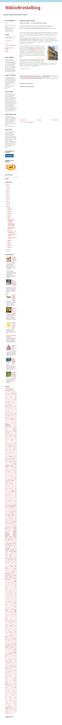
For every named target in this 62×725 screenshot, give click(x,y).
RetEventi (12, 654)
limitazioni (12, 586)
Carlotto (6, 445)
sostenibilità (15, 679)
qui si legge (14, 648)
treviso (11, 698)
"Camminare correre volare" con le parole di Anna (14, 259)
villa (5, 707)
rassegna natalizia (8, 652)
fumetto (6, 504)
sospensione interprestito (11, 677)
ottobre (8, 211)
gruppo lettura (11, 535)
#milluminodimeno (8, 391)
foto (16, 501)
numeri (9, 616)
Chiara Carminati (11, 455)
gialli (11, 510)
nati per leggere (13, 611)
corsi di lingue (12, 471)
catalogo (6, 450)
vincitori (7, 708)
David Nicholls (10, 476)
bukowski (6, 438)
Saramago (12, 663)
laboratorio (15, 569)
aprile (8, 242)
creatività (6, 473)
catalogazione (14, 449)
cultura (15, 473)
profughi (6, 643)
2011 (7, 251)
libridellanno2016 (7, 586)
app (10, 407)
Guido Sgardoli (10, 538)
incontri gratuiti (11, 550)
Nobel (16, 614)
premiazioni (14, 638)
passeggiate (11, 625)
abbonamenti (10, 393)
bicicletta (15, 430)
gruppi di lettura (11, 527)
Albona (12, 399)
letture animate (32, 78)
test (12, 692)
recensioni (10, 653)
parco (10, 622)
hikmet (6, 541)
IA (7, 542)
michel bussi (11, 605)
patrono (8, 626)
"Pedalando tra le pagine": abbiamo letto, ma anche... (11, 224)
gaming (12, 505)
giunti (9, 526)
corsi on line (9, 472)
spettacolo (7, 681)
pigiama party (14, 633)
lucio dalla (6, 591)
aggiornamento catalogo (9, 398)
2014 (7, 204)
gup (14, 538)
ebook (16, 484)
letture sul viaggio (14, 579)
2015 (7, 203)
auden (16, 414)
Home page (39, 119)
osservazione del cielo (9, 620)
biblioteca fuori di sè (8, 428)
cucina (13, 473)
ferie (5, 499)
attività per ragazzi (13, 413)
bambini (12, 419)
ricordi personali (8, 657)
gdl (10, 506)
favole (16, 498)
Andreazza (9, 403)
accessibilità (14, 393)
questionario (10, 648)
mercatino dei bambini (9, 604)
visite (6, 709)
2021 (7, 193)
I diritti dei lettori (14, 323)
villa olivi (8, 707)
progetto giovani (10, 643)
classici (6, 460)
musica (6, 610)
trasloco (6, 698)
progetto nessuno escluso (12, 644)
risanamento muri (8, 658)
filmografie (15, 500)
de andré (15, 476)
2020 (7, 194)
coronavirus (14, 470)
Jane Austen (11, 563)
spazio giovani (8, 680)
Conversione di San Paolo (9, 468)
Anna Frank (13, 403)
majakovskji (15, 592)
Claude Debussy (10, 460)
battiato (8, 421)
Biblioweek (7, 430)
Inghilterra (7, 555)
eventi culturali (7, 493)
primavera (6, 642)
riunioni (10, 659)
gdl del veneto (14, 506)
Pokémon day (11, 636)
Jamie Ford (7, 563)
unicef (11, 702)
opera (16, 619)
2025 (7, 186)
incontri (7, 549)
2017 (7, 199)
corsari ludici (7, 471)
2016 (7, 201)
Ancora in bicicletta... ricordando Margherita (11, 220)
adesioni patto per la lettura (11, 396)
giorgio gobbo (14, 517)
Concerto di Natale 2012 (14, 346)
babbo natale (7, 418)
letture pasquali (10, 578)
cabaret (25, 78)
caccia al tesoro (14, 438)
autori (9, 415)
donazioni (6, 483)
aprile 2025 (13, 407)
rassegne (37, 78)
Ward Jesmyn (7, 713)
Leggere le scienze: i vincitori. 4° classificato (14, 374)
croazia (10, 473)
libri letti (8, 583)
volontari (6, 712)
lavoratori (15, 570)
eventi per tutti (7, 495)
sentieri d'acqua (10, 670)
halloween (10, 539)
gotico (11, 526)
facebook (6, 498)
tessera (8, 692)
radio (12, 649)
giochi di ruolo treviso (11, 514)
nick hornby (9, 614)
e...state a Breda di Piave (9, 484)
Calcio (13, 439)
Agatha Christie (13, 397)
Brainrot (15, 434)
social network (8, 676)
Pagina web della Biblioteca (10, 45)
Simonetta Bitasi (8, 675)
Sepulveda (15, 670)
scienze (15, 665)
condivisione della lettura (11, 465)
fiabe (11, 500)
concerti (28, 78)
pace (16, 620)
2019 (7, 196)
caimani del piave (8, 439)
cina (16, 457)
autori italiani (13, 415)
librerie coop (12, 581)
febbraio (9, 245)
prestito (9, 641)
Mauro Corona (8, 603)
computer (9, 461)
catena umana (11, 450)
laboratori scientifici (8, 569)
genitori (12, 509)
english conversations (9, 488)
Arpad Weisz (9, 408)
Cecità (16, 450)
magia (11, 592)
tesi (16, 691)
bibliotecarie (7, 429)
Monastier (8, 608)
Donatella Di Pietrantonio (12, 482)
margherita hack (11, 597)
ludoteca (10, 591)
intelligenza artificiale (9, 557)
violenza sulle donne (13, 708)
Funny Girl (9, 504)
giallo (14, 510)
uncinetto (6, 702)
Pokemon (15, 635)
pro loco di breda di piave (12, 642)
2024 (7, 187)
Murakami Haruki (13, 609)
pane (6, 621)
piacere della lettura (13, 632)
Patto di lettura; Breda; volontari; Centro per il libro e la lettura (11, 627)
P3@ (14, 620)
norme (16, 615)
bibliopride (15, 424)
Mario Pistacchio (14, 598)
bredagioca (15, 435)
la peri (11, 568)
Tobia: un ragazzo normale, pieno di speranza (14, 297)
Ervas (13, 489)
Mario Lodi (9, 598)
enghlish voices (14, 487)
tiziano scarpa (11, 693)
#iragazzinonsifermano (9, 390)
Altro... (6, 88)
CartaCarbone (12, 446)
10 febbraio (13, 391)
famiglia (10, 498)
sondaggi (15, 676)
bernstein (15, 421)
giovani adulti (10, 523)
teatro (15, 687)
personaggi (6, 632)
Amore (13, 402)
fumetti (15, 503)
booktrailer (7, 433)
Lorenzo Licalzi (12, 588)
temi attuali (12, 690)
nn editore (12, 614)
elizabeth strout (7, 487)
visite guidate (9, 709)
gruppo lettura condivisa (11, 536)
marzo (8, 243)
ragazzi (15, 649)
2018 (7, 198)
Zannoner (12, 713)
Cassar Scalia (8, 449)
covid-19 (15, 472)
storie (13, 685)
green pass (15, 526)
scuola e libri (11, 668)
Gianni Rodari (14, 511)
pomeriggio (11, 637)
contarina (15, 466)
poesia (11, 635)
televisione (9, 690)
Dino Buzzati (14, 478)
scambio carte (7, 664)
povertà (9, 638)
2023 (7, 189)
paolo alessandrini (10, 621)
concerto (15, 462)
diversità (15, 479)
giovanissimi (15, 523)
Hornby (15, 541)
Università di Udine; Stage (9, 703)
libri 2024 (6, 582)
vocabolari (7, 710)
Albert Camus (7, 399)
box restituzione (10, 434)
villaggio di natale (14, 707)
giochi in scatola (11, 515)
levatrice (6, 581)
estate (12, 490)
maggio (9, 240)
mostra (6, 609)
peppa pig (13, 630)
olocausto (6, 619)
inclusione (15, 547)
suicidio (11, 687)
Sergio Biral (7, 671)
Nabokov (11, 610)
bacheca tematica (8, 419)
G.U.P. (13, 504)
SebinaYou (15, 669)
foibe (14, 501)
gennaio (9, 247)
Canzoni (6, 444)
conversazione (7, 467)
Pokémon (6, 636)
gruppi (6, 527)
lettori (10, 574)
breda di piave (8, 435)
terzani (14, 691)
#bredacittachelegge (9, 388)
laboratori (15, 568)
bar (5, 421)
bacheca (15, 418)
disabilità (9, 479)
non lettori (10, 615)
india (16, 552)
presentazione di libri (9, 639)
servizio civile (14, 671)
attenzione (11, 410)
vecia (16, 704)
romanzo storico (11, 660)
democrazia (7, 477)
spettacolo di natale (13, 681)
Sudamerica (7, 687)
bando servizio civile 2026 (13, 420)
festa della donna (10, 499)
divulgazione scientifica (9, 481)
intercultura (15, 557)
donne (11, 483)
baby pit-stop (12, 418)
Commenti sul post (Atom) (28, 122)
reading (6, 653)
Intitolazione (14, 558)
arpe (12, 408)
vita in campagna (14, 709)
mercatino (15, 603)
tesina (6, 692)
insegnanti (15, 556)
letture (15, 575)
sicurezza (15, 674)
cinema (6, 458)
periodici (15, 631)
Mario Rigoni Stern (8, 599)
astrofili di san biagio (12, 409)
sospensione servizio (8, 679)
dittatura (12, 479)
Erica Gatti (9, 489)
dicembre (9, 208)
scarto (13, 664)
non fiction (7, 615)
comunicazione (14, 461)
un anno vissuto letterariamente (11, 701)
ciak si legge (10, 457)
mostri (9, 609)
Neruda (13, 613)
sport (9, 682)
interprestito (10, 558)
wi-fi (10, 713)
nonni (13, 615)
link (8, 587)
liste (10, 587)
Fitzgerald (8, 501)
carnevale (10, 445)
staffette (6, 684)
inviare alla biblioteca (24, 39)
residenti (9, 654)
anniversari (9, 404)
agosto (8, 214)
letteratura (7, 574)
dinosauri (6, 479)
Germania (9, 510)
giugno (8, 218)
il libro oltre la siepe (11, 543)
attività (16, 410)
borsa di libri (12, 433)
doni (9, 483)
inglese (10, 555)
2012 (7, 249)
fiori (5, 501)
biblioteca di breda (13, 427)
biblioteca (8, 426)
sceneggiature (7, 665)
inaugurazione (7, 547)
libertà (9, 581)
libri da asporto (11, 582)
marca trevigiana (7, 594)
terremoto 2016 (9, 691)
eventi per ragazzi (14, 494)
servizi (11, 671)
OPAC (11, 619)
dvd (16, 483)
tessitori (11, 692)
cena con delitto (8, 451)
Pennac (11, 630)
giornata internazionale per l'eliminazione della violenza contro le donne (11, 520)
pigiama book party (8, 633)
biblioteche (15, 429)
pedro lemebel (7, 630)
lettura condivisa (10, 575)
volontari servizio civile (13, 712)
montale (15, 608)
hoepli (8, 541)
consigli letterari (9, 466)
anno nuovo (14, 404)
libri (15, 581)
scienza (11, 665)
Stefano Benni (7, 685)
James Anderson (14, 562)
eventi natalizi (12, 493)
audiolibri (6, 415)
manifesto (6, 593)
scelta (16, 664)
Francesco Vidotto (8, 503)
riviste (13, 659)
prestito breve (14, 641)
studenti (15, 686)
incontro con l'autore (9, 552)
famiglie (13, 498)
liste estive (13, 587)
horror (6, 542)
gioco (10, 516)
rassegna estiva (14, 650)
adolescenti (7, 397)
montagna (12, 608)
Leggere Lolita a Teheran (13, 573)
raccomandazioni (7, 649)
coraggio (15, 468)
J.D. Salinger (13, 561)
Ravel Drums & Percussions (36, 48)
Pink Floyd (7, 635)
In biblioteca (9, 230)
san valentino (7, 663)
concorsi (15, 463)
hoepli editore (12, 541)
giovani (6, 523)
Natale (15, 610)
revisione (15, 654)
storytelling (11, 686)
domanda (6, 482)
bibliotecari (15, 428)
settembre (9, 213)
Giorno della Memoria (13, 522)
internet (6, 558)
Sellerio (6, 670)
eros (11, 489)
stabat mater (14, 682)
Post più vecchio (55, 119)
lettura (6, 575)
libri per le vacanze (12, 583)
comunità (6, 462)
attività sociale (7, 414)
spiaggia (6, 682)
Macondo (8, 592)
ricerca (6, 655)
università (15, 702)
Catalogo (7, 51)
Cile (14, 457)
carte (16, 446)
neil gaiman (10, 613)
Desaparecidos (11, 477)
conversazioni (14, 467)
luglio (8, 216)
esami (16, 489)
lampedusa (6, 570)
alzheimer (9, 402)
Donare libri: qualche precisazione (11, 228)
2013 (7, 206)
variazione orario (11, 704)
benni (12, 421)
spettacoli (40, 78)
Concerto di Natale (9, 271)
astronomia (7, 410)
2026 (7, 184)
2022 (7, 191)
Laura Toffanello (11, 570)
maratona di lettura (13, 593)
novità (6, 616)
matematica (7, 602)
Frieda (13, 503)
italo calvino (9, 561)
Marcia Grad (12, 594)
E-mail (6, 43)
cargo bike (10, 444)
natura (6, 613)
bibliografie (7, 424)
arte (13, 408)
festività (9, 500)
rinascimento (15, 657)
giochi (12, 512)
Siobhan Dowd (14, 675)
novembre (9, 209)
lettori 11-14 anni (14, 574)
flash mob (11, 501)
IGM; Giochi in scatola (12, 542)
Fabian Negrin (12, 495)
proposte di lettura (9, 647)
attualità (12, 414)
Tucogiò (15, 698)
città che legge (11, 458)
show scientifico (8, 674)
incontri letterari (13, 551)
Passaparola (7, 624)
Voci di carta (13, 710)
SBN (16, 663)
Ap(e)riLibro (7, 405)
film (12, 500)
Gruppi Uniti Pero (10, 528)
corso (12, 472)
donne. (14, 483)
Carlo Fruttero (14, 444)
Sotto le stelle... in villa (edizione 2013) (11, 232)
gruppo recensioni (8, 537)
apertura (11, 405)
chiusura (11, 456)
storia (11, 685)
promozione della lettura (11, 646)
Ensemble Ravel (32, 50)
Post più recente (23, 119)
